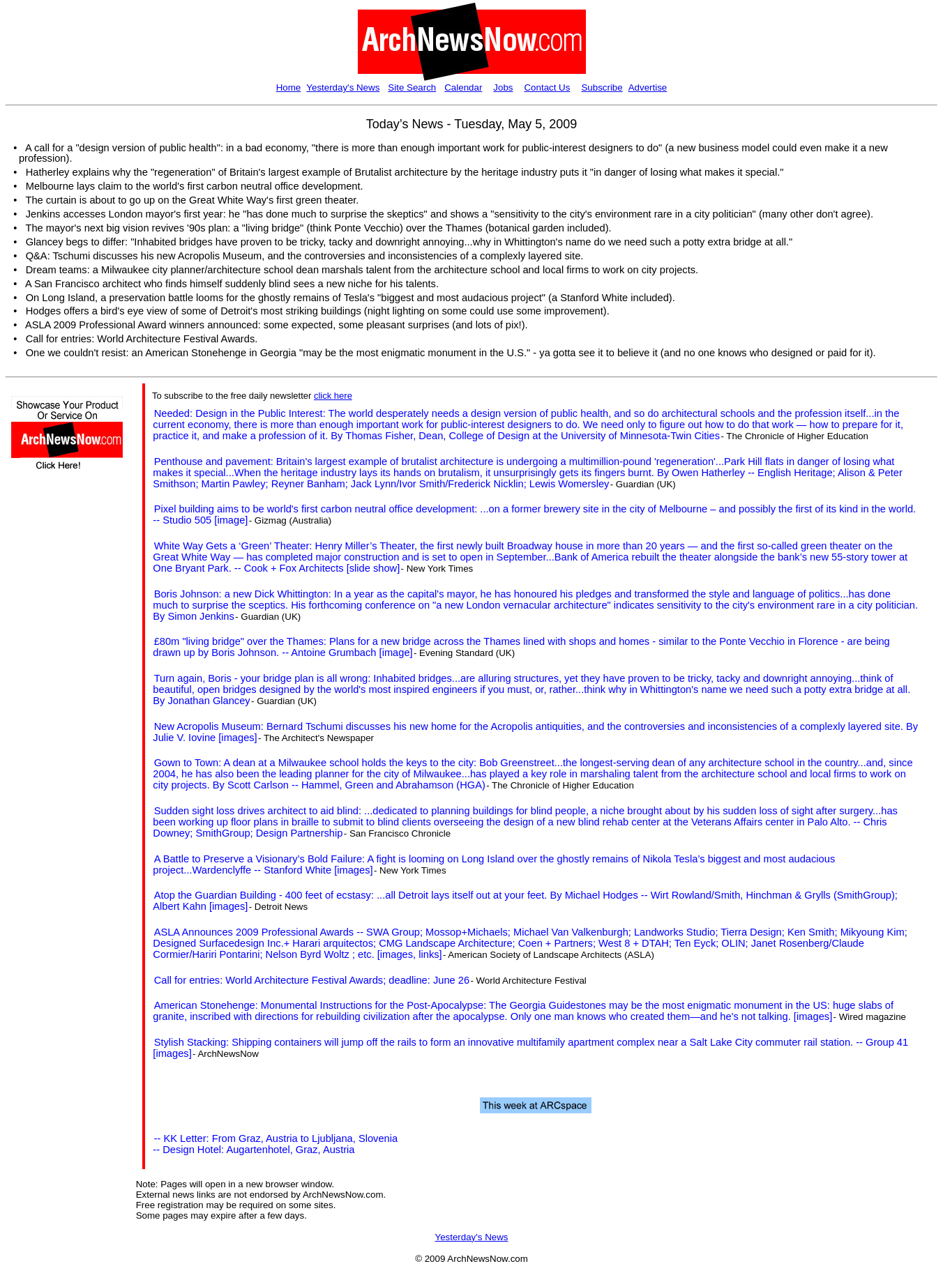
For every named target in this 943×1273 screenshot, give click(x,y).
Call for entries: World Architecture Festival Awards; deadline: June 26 (311, 980)
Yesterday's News (342, 87)
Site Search (412, 87)
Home (288, 87)
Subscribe (601, 87)
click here (333, 395)
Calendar (463, 87)
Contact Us (547, 87)
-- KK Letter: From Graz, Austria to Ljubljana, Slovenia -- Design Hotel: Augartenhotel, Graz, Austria (275, 1144)
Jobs (503, 87)
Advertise (647, 87)
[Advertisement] (53, 730)
